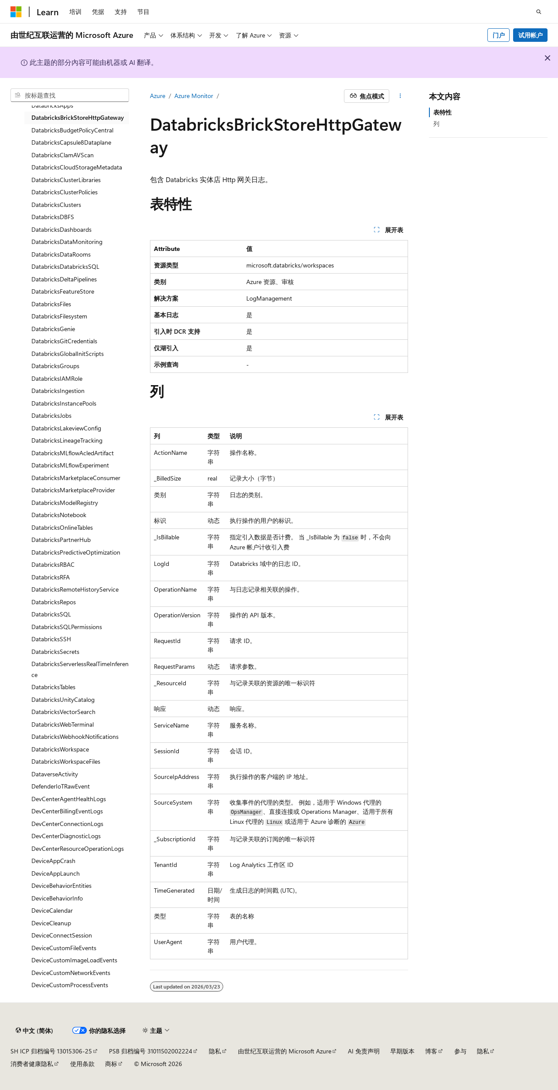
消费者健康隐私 (31, 1064)
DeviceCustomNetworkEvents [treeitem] (70, 972)
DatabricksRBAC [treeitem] (53, 564)
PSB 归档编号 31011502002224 (150, 1051)
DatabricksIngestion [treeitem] (58, 390)
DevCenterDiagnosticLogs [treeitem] (66, 836)
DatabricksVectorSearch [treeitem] (63, 711)
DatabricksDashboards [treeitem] (61, 229)
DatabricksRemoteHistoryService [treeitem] (75, 589)
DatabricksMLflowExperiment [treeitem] (70, 465)
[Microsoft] (16, 11)
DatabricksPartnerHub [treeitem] (61, 539)
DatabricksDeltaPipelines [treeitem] (64, 279)
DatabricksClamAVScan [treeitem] (62, 155)
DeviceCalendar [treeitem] (52, 910)
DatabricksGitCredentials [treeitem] (64, 341)
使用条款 (82, 1064)
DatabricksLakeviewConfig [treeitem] (66, 428)
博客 (431, 1051)
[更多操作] (400, 96)
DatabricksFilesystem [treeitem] (59, 316)
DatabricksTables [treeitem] (53, 687)
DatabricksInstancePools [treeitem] (63, 403)
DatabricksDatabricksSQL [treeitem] (65, 266)
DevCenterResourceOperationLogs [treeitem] (77, 848)
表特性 (442, 112)
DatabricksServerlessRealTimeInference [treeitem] (80, 669)
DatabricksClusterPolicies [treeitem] (64, 192)
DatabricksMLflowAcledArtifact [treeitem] (72, 453)
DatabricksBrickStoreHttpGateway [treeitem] (77, 117)
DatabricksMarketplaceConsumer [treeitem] (75, 478)
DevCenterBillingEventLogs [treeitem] (67, 811)
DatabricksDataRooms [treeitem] (61, 254)
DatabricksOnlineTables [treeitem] (62, 527)
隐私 (215, 1051)
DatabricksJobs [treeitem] (51, 415)
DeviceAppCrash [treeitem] (53, 860)
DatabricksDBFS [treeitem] (52, 217)
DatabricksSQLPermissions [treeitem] (66, 627)
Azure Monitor (193, 95)
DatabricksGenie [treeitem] (53, 329)
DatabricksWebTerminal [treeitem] (62, 724)
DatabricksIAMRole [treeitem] (56, 378)
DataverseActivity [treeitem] (54, 774)
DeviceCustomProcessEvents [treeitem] (69, 985)
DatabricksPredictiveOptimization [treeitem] (75, 552)
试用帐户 (530, 35)
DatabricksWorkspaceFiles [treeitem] (65, 761)
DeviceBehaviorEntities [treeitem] (61, 885)
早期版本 (402, 1051)
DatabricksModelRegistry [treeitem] (64, 502)
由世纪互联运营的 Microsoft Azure (284, 1051)
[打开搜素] (539, 12)
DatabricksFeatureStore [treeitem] (62, 291)
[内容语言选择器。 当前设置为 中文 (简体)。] (34, 1031)
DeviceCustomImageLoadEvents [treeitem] (74, 960)
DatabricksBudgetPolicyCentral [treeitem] (72, 130)
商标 (111, 1064)
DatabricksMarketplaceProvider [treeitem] (73, 490)
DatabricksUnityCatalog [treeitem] (63, 699)
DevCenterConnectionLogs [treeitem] (67, 823)
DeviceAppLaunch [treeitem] (55, 873)
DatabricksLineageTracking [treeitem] (66, 440)
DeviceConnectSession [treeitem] (61, 935)
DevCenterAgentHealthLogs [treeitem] (68, 799)
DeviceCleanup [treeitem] (51, 923)
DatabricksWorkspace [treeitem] (60, 749)
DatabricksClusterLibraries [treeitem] (66, 180)
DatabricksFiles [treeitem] (51, 304)
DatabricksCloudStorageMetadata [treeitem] (76, 167)
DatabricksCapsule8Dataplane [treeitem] (71, 142)
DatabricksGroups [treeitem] (55, 366)
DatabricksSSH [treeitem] (51, 639)
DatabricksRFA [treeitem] (50, 577)
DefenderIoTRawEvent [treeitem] (60, 786)
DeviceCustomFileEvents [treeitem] (63, 948)
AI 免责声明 (364, 1051)
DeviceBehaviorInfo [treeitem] (57, 898)
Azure (157, 95)
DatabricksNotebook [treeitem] (58, 515)
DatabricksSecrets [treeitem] (55, 651)
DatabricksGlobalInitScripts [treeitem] (67, 353)
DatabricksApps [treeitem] (52, 105)
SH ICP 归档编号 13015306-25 (51, 1051)
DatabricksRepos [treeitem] (53, 602)
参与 (460, 1051)
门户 (499, 35)
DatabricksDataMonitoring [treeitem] (66, 241)
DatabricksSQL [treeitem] (51, 614)
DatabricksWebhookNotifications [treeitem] (75, 736)
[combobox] (69, 95)
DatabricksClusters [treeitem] (56, 204)
